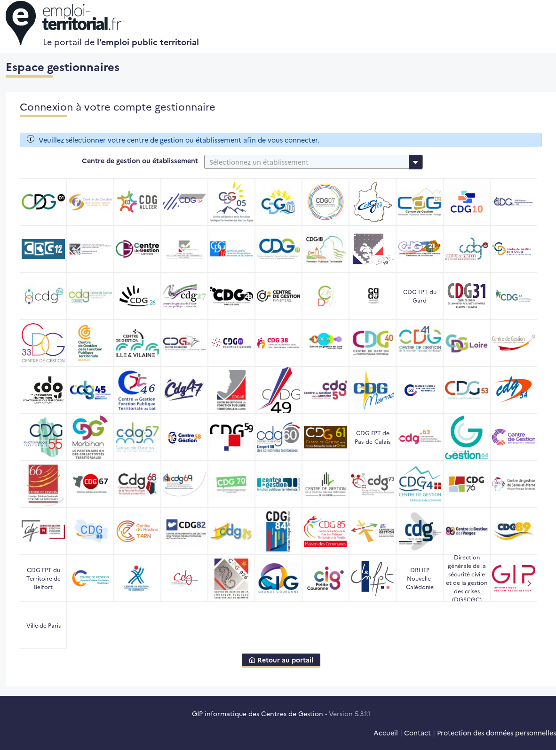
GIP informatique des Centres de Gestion (257, 713)
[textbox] (313, 161)
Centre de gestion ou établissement (140, 160)
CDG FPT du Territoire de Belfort (43, 578)
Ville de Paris (43, 625)
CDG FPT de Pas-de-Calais (372, 437)
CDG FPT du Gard (420, 295)
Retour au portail (281, 659)
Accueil (385, 732)
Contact (417, 732)
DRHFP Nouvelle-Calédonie (420, 578)
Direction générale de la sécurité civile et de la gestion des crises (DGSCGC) (466, 578)
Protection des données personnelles (496, 732)
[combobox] (313, 162)
